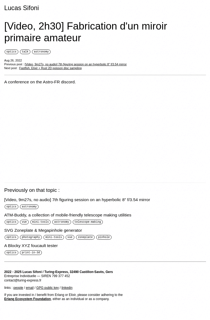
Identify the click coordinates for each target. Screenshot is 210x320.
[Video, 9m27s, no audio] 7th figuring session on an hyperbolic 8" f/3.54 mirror (76, 64)
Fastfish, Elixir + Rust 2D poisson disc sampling (50, 68)
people (18, 289)
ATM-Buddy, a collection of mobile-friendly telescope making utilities (68, 215)
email (30, 289)
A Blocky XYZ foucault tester (31, 246)
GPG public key (47, 289)
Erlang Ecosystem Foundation (27, 300)
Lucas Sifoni (21, 7)
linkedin (67, 289)
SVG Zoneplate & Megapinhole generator (43, 231)
